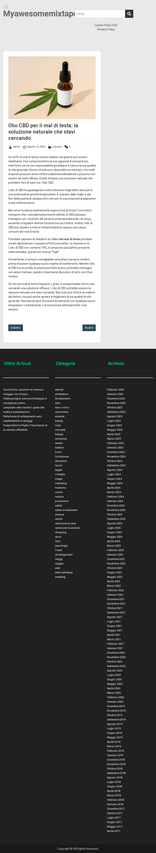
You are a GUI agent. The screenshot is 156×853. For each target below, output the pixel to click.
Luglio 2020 (114, 674)
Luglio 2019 (114, 728)
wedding (60, 576)
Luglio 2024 (114, 474)
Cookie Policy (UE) (106, 25)
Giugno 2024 (114, 478)
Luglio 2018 (114, 781)
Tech (58, 541)
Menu (7, 7)
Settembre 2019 (116, 719)
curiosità (60, 429)
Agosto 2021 (114, 617)
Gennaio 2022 (115, 594)
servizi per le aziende (67, 527)
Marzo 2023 (114, 545)
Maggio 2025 (114, 429)
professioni (62, 501)
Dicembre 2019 (116, 706)
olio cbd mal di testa (66, 239)
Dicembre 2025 (116, 398)
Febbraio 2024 (115, 496)
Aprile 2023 (113, 541)
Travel (58, 550)
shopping (60, 532)
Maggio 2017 (114, 826)
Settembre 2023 (116, 518)
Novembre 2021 (116, 603)
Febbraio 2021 (115, 643)
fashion (59, 447)
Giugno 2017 (114, 822)
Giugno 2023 (114, 532)
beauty (59, 420)
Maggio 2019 (114, 737)
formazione (62, 456)
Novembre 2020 (116, 657)
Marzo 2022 (114, 585)
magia (58, 478)
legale (58, 469)
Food (58, 452)
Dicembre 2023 (116, 505)
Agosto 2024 (114, 469)
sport (58, 536)
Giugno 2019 (114, 732)
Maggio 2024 (114, 483)
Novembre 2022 (116, 563)
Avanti (89, 327)
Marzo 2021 (114, 639)
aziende (59, 416)
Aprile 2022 (113, 581)
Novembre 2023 (116, 510)
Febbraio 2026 (115, 389)
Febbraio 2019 (115, 750)
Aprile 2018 (113, 790)
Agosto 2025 (114, 416)
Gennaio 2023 (115, 554)
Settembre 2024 (116, 465)
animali (59, 389)
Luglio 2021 (114, 621)
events (59, 443)
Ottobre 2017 (114, 813)
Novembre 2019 (116, 710)
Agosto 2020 (114, 670)
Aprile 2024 (113, 487)
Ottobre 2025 (114, 407)
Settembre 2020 (116, 666)
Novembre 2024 (116, 456)
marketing (61, 483)
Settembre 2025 (116, 411)
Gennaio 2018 (115, 804)
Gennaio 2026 (115, 394)
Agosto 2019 (114, 724)
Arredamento (62, 398)
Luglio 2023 (114, 527)
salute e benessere (66, 510)
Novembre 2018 (116, 764)
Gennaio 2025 (115, 447)
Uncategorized (64, 554)
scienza (59, 514)
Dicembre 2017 (116, 808)
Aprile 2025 (113, 434)
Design (59, 434)
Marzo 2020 (114, 692)
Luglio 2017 (114, 817)
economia (61, 438)
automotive (61, 411)
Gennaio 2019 (115, 755)
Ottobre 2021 (114, 608)
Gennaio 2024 (115, 501)
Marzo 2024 (114, 492)
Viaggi (59, 559)
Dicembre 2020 (116, 652)
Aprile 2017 (113, 831)
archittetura (61, 394)
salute (58, 505)
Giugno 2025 (114, 425)
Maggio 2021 (114, 630)
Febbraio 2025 (115, 443)
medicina (60, 487)
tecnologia (61, 545)
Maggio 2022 (114, 576)
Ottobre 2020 (114, 661)
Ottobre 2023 (114, 514)
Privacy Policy (106, 29)
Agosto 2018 (114, 777)
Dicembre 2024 (116, 452)
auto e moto (62, 407)
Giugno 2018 (114, 786)
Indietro (16, 327)
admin (16, 146)
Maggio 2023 (114, 536)
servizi (59, 518)
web (57, 567)
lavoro (58, 465)
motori (59, 492)
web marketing (64, 572)
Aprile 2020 (113, 688)
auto (57, 403)
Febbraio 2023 (115, 550)
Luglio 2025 (114, 420)
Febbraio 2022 (115, 590)
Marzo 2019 (114, 746)
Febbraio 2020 (115, 697)
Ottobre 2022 (114, 567)
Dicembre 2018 (116, 759)
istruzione (61, 460)
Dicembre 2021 (116, 599)
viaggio (59, 563)
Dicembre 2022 (116, 559)
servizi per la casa (65, 523)
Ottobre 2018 (114, 768)
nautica (59, 496)
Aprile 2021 (113, 634)
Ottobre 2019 (114, 715)
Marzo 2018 (114, 795)
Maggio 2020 (114, 683)
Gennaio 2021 (115, 648)
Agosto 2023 (114, 523)
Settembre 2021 (116, 612)
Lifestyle (57, 146)
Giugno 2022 (114, 572)
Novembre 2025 (116, 403)
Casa (58, 425)
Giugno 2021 (114, 625)
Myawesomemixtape (40, 13)
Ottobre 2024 (114, 460)
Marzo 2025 (114, 438)
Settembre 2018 (116, 773)
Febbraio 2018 (115, 799)
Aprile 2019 (113, 741)
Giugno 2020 (114, 679)
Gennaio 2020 (115, 701)
